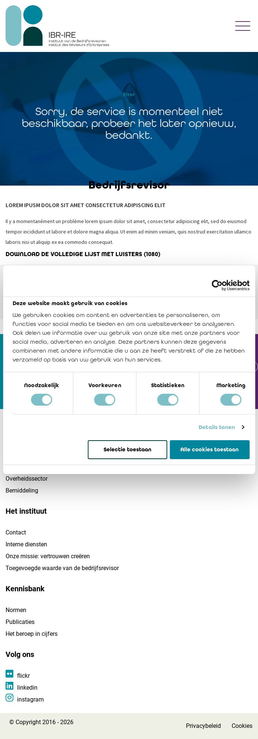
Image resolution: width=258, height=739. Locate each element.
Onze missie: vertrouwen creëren (48, 556)
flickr (23, 675)
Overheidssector (27, 478)
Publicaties (20, 621)
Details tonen (217, 427)
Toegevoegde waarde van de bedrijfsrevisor (62, 568)
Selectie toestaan (127, 449)
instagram (30, 699)
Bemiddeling (22, 490)
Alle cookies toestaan (209, 449)
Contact (16, 532)
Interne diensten (26, 544)
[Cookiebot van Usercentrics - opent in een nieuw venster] (216, 285)
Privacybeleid (203, 725)
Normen (16, 610)
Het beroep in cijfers (32, 633)
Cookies (242, 725)
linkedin (27, 687)
